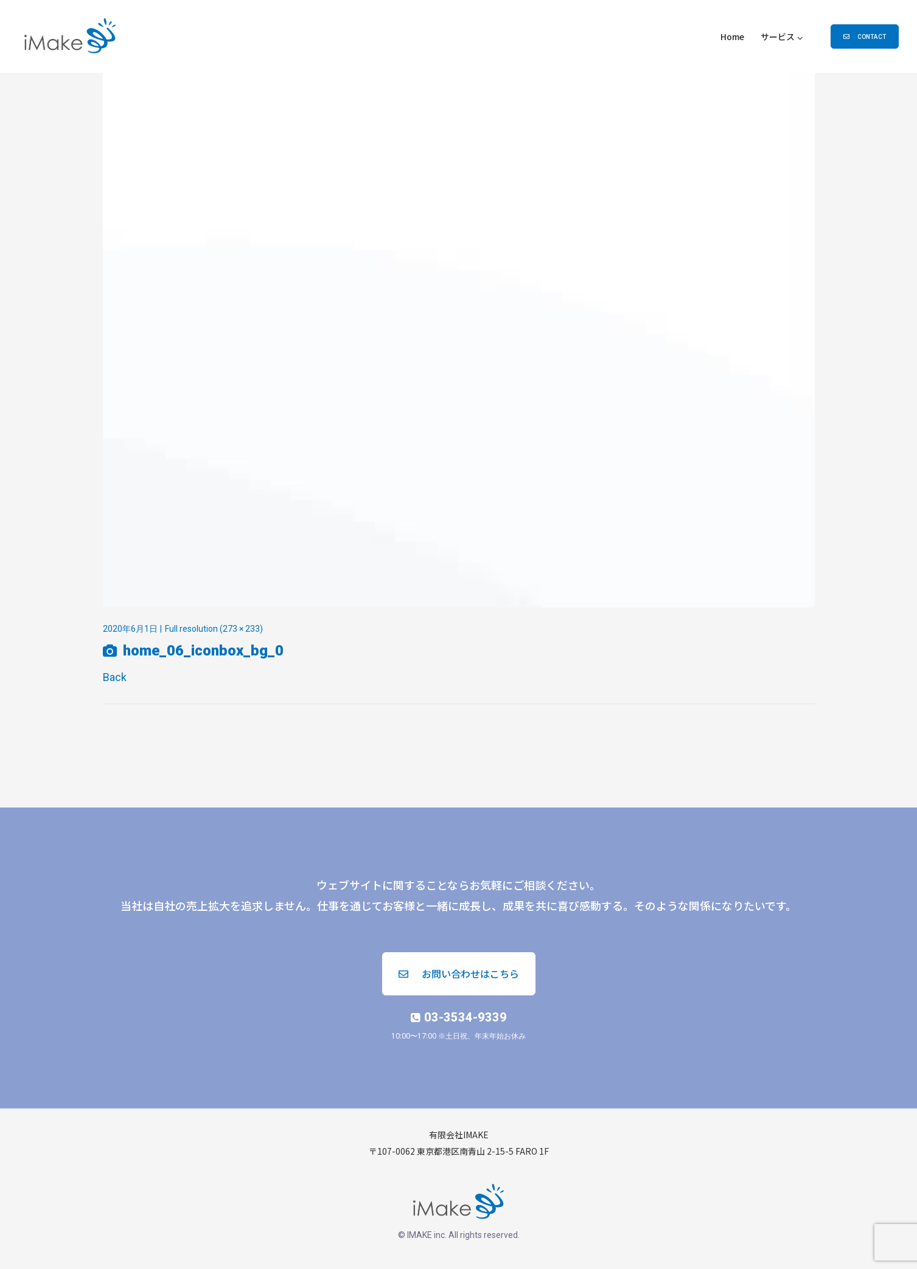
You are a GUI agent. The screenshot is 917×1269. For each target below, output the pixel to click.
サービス (778, 36)
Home (732, 36)
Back (115, 677)
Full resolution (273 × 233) (214, 629)
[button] (865, 36)
